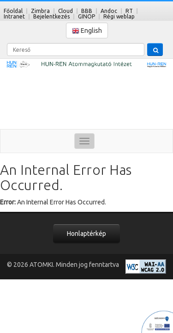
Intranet (14, 16)
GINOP (86, 16)
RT (129, 11)
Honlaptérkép (86, 233)
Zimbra (40, 11)
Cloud (65, 11)
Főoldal (13, 11)
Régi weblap (119, 16)
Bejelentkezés (51, 16)
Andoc (109, 11)
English (87, 31)
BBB (86, 11)
